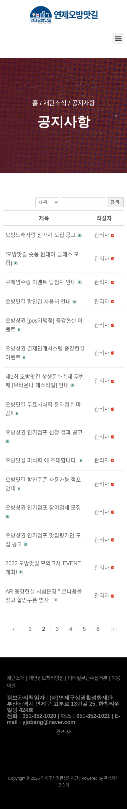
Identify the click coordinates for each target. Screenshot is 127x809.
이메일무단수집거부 (87, 678)
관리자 (63, 732)
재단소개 (15, 678)
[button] (118, 38)
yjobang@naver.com (48, 722)
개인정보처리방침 (46, 678)
